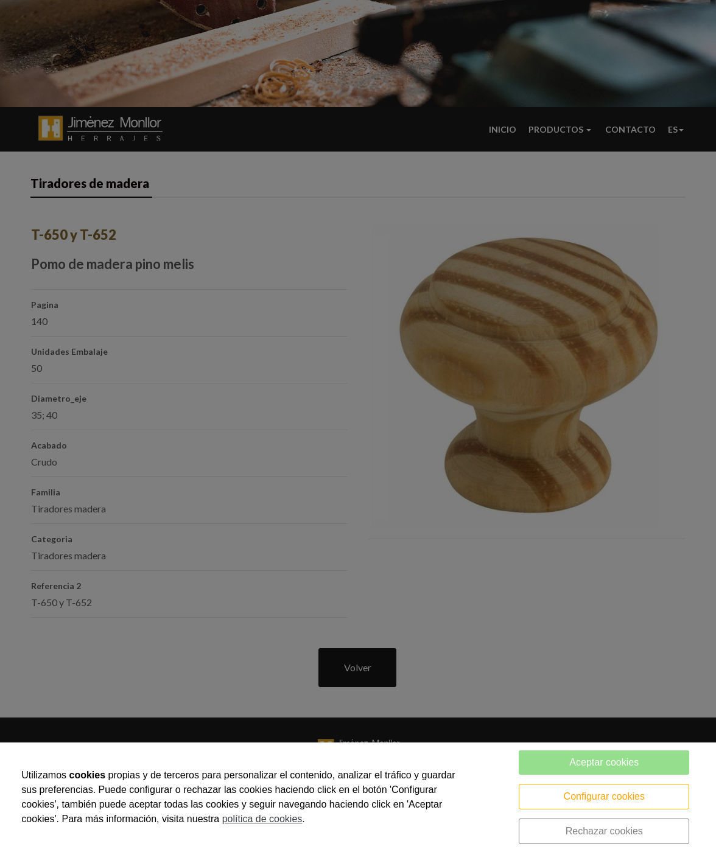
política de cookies (262, 819)
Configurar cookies (604, 796)
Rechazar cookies (604, 831)
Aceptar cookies (604, 762)
